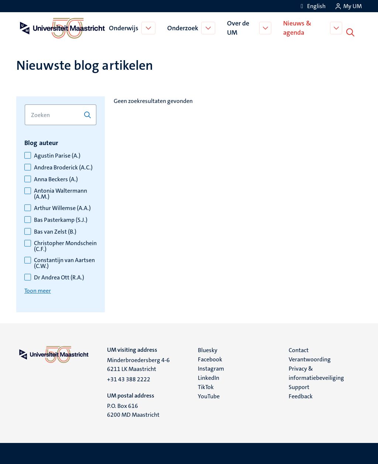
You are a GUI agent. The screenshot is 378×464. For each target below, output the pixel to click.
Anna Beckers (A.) (56, 178)
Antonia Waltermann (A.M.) (60, 192)
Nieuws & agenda (298, 27)
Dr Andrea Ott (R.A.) (59, 276)
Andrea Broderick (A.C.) (63, 166)
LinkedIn (208, 376)
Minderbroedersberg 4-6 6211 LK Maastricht (138, 363)
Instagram (211, 367)
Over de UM (238, 27)
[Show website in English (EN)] (312, 6)
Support (299, 385)
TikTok (206, 385)
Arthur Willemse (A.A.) (62, 207)
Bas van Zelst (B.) (55, 230)
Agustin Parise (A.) (57, 154)
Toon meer (37, 289)
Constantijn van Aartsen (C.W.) (64, 262)
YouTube (209, 395)
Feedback (301, 395)
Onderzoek (183, 27)
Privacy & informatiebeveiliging (316, 371)
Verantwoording (310, 358)
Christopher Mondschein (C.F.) (65, 245)
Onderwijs (124, 27)
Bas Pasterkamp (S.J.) (60, 218)
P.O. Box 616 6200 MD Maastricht (133, 409)
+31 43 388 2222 (128, 378)
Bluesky (207, 349)
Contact (299, 349)
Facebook (210, 358)
